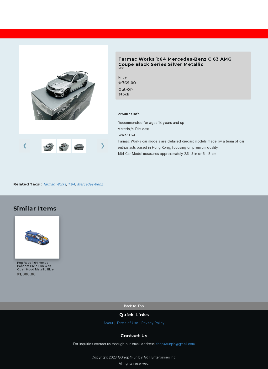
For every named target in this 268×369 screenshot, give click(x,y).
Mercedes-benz (90, 184)
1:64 (71, 184)
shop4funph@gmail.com (175, 344)
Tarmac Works (54, 184)
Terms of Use (127, 323)
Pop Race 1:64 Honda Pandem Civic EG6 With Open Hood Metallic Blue (35, 266)
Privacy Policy (153, 323)
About (108, 323)
